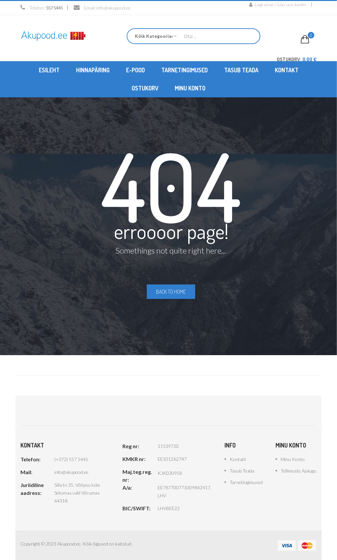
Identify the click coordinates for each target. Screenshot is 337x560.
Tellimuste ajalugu (298, 470)
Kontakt (238, 458)
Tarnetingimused (246, 481)
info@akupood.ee (113, 8)
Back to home (171, 291)
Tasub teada (242, 470)
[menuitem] (49, 70)
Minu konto (293, 458)
